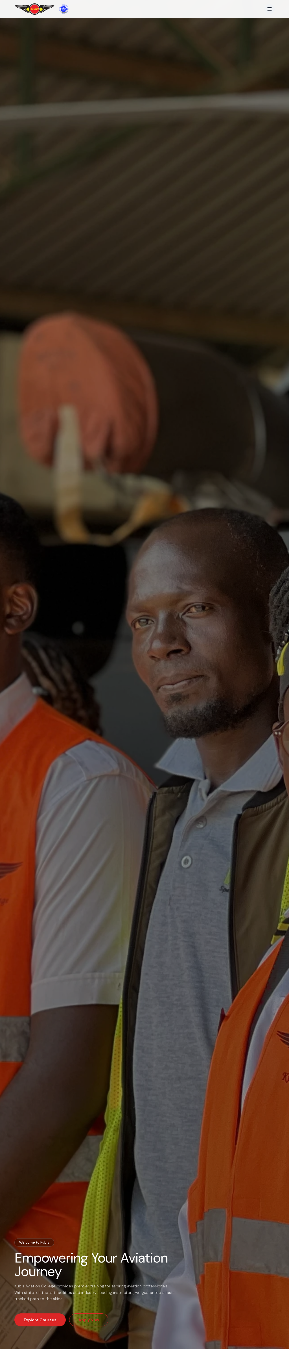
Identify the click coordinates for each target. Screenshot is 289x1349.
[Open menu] (269, 9)
